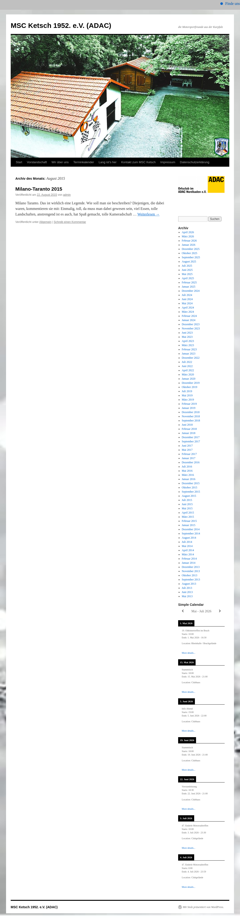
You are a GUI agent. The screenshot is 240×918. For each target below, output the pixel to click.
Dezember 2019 (191, 382)
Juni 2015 (187, 504)
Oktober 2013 (189, 575)
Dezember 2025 (191, 249)
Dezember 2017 (191, 437)
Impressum (167, 162)
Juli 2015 (187, 500)
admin (67, 194)
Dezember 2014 (191, 529)
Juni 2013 (187, 592)
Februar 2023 (189, 349)
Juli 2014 (187, 542)
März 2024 (188, 311)
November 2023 (191, 328)
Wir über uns (60, 162)
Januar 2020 (188, 378)
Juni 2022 (187, 366)
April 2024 (188, 307)
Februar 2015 (189, 521)
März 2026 (188, 236)
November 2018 (191, 416)
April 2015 (188, 512)
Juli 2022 (187, 362)
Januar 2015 (188, 525)
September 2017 (191, 441)
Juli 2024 (187, 295)
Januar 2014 (188, 562)
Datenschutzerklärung (194, 162)
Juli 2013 (187, 588)
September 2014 (191, 533)
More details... (188, 653)
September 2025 (191, 257)
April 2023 (188, 341)
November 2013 (191, 571)
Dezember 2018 (191, 412)
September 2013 (191, 579)
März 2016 (188, 475)
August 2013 (189, 583)
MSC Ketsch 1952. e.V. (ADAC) (61, 25)
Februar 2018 (189, 429)
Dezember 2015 (191, 483)
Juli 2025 (187, 265)
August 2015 (189, 495)
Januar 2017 (188, 458)
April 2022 (188, 370)
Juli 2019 (187, 391)
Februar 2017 (189, 454)
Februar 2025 (189, 282)
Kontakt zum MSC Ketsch (138, 162)
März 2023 (188, 345)
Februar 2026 (189, 240)
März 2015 (188, 516)
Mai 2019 (187, 395)
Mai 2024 (187, 303)
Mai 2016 (187, 470)
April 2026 (188, 232)
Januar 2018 (188, 433)
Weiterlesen (148, 214)
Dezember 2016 (191, 462)
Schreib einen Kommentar (70, 222)
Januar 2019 (188, 408)
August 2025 (189, 261)
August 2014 (189, 537)
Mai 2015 (187, 508)
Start (19, 162)
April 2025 (188, 278)
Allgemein (45, 222)
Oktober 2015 (189, 487)
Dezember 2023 (191, 324)
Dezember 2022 (191, 357)
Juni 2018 (187, 424)
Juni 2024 (187, 299)
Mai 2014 (187, 546)
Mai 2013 (187, 596)
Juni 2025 (187, 270)
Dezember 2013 (191, 567)
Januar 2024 (188, 320)
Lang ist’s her (108, 162)
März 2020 (188, 374)
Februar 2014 (189, 558)
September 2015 (191, 491)
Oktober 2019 (189, 387)
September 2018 (191, 420)
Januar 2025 (188, 286)
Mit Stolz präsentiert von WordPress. (203, 907)
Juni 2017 (187, 445)
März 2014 (188, 554)
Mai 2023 (187, 336)
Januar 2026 (188, 244)
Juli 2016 (187, 466)
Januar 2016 (188, 479)
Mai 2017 (187, 449)
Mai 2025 (187, 274)
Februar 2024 (189, 316)
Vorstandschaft (37, 162)
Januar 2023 (188, 353)
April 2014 (188, 550)
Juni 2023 (187, 332)
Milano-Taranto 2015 (38, 189)
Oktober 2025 (189, 253)
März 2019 (188, 399)
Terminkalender (83, 162)
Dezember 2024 (191, 290)
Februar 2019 (189, 403)
